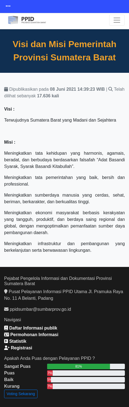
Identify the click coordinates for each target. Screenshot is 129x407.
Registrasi (18, 348)
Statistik (15, 341)
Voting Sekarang (21, 394)
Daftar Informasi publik (30, 328)
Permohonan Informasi (31, 334)
